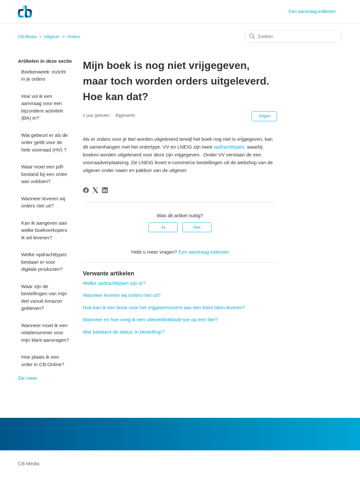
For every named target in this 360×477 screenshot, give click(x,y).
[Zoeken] (293, 36)
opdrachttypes (229, 147)
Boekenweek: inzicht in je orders (43, 75)
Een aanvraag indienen (312, 11)
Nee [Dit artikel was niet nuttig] (197, 227)
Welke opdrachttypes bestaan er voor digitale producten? (44, 262)
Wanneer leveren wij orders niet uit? (43, 202)
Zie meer (27, 378)
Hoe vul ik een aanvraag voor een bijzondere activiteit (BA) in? (42, 107)
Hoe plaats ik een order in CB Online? (42, 360)
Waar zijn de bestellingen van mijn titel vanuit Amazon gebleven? (44, 297)
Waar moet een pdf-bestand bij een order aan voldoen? (44, 174)
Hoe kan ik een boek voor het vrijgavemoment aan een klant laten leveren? (164, 307)
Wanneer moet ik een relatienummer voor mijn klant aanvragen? (45, 333)
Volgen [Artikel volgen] (264, 116)
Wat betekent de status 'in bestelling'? (123, 332)
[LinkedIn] (105, 190)
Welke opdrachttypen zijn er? (114, 283)
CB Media (27, 36)
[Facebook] (86, 190)
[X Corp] (95, 190)
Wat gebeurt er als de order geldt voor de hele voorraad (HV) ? (44, 142)
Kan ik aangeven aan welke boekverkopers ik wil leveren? (44, 230)
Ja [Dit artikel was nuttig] (163, 227)
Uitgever (52, 36)
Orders (73, 36)
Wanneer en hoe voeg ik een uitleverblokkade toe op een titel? (150, 319)
